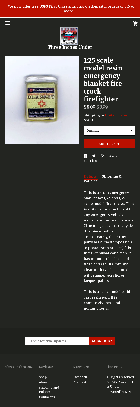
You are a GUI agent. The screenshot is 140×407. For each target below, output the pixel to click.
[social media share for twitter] (94, 156)
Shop (43, 377)
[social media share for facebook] (86, 156)
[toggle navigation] (7, 23)
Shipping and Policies (49, 390)
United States (116, 115)
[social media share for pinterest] (103, 156)
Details (91, 176)
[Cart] (135, 24)
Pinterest (79, 382)
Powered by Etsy (118, 392)
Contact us (47, 397)
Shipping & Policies (103, 178)
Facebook (80, 377)
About (43, 382)
